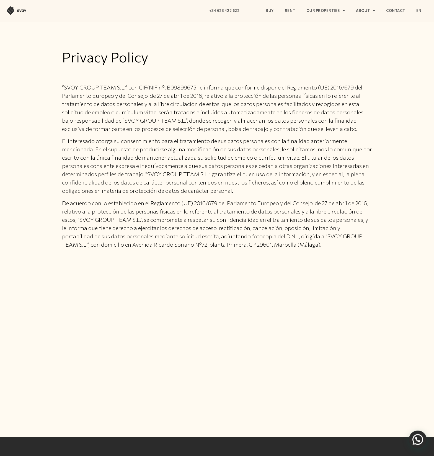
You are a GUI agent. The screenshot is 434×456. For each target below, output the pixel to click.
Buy (270, 10)
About (365, 10)
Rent (290, 10)
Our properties (325, 10)
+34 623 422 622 (224, 10)
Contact (395, 10)
